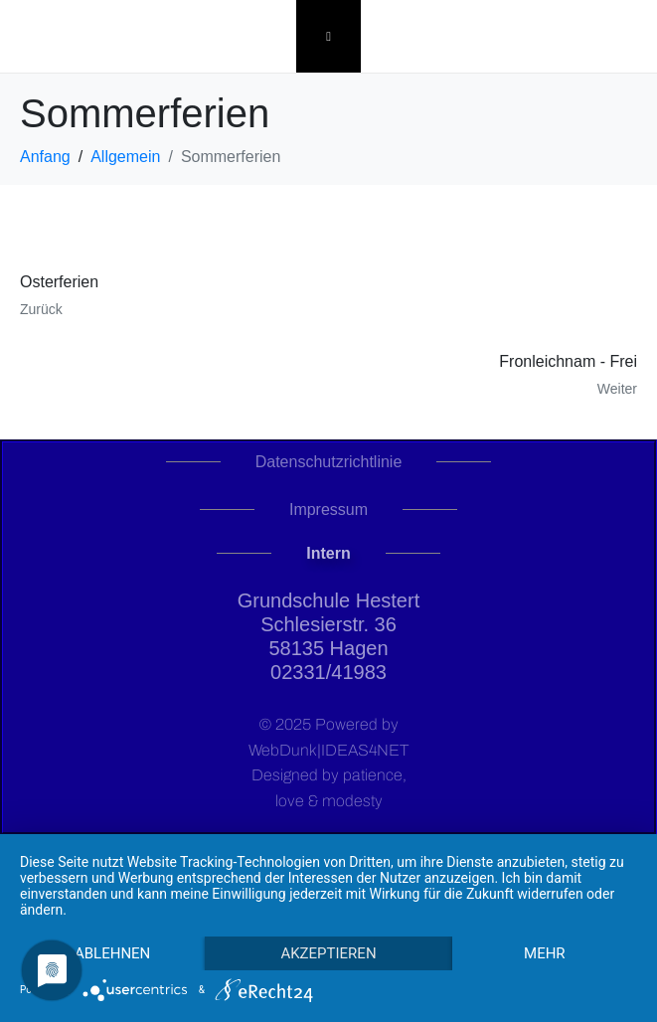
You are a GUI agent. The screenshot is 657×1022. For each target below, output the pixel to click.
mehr (545, 953)
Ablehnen (112, 953)
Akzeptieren (328, 953)
